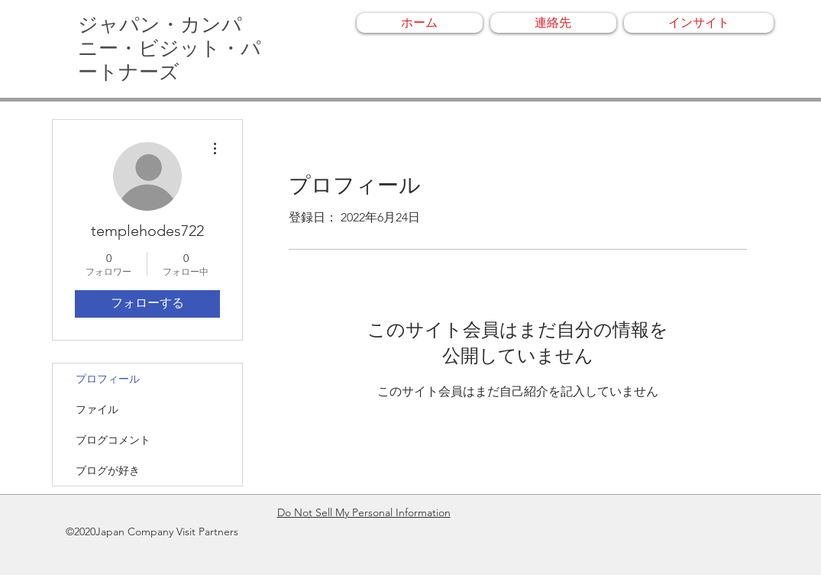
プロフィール (108, 379)
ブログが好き (108, 470)
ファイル (97, 409)
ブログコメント (113, 440)
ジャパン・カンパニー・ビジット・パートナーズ (169, 48)
